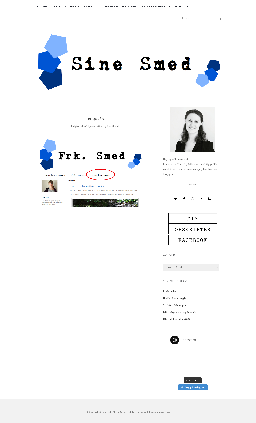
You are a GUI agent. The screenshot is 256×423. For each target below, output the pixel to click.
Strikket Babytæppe (175, 305)
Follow (192, 184)
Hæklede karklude (84, 6)
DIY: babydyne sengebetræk (179, 312)
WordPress (164, 412)
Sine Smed (113, 126)
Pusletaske (169, 291)
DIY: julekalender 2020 (176, 319)
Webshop (181, 6)
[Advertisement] (96, 232)
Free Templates (54, 6)
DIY (36, 6)
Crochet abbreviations (120, 6)
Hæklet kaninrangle (174, 298)
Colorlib (145, 412)
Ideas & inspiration (156, 6)
